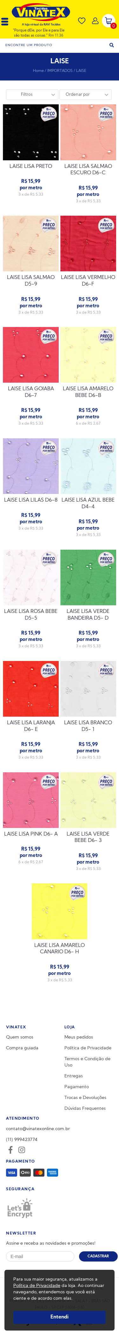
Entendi (59, 1317)
